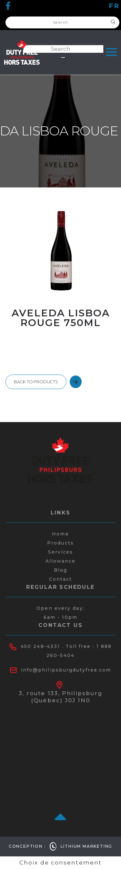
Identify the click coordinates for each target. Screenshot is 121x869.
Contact (60, 579)
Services (60, 552)
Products (60, 543)
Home (60, 534)
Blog (60, 570)
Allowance (60, 561)
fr (114, 5)
